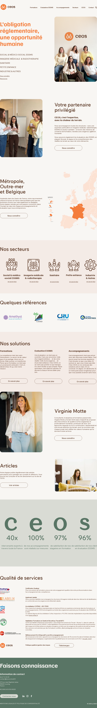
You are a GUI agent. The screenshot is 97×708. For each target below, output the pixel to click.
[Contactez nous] (9, 696)
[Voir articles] (14, 485)
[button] (75, 7)
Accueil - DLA (86, 639)
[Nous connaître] (68, 148)
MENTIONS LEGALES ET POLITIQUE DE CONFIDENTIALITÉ (20, 703)
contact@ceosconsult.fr (8, 679)
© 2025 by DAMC (92, 703)
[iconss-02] (31, 696)
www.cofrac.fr (33, 615)
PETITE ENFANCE (8, 67)
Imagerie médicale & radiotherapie (33, 276)
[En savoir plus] (14, 381)
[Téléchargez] (64, 645)
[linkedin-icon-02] (23, 696)
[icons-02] (27, 696)
